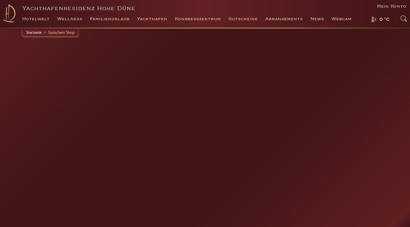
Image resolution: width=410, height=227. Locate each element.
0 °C (384, 19)
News (317, 18)
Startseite (34, 32)
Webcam (341, 18)
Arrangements (284, 18)
